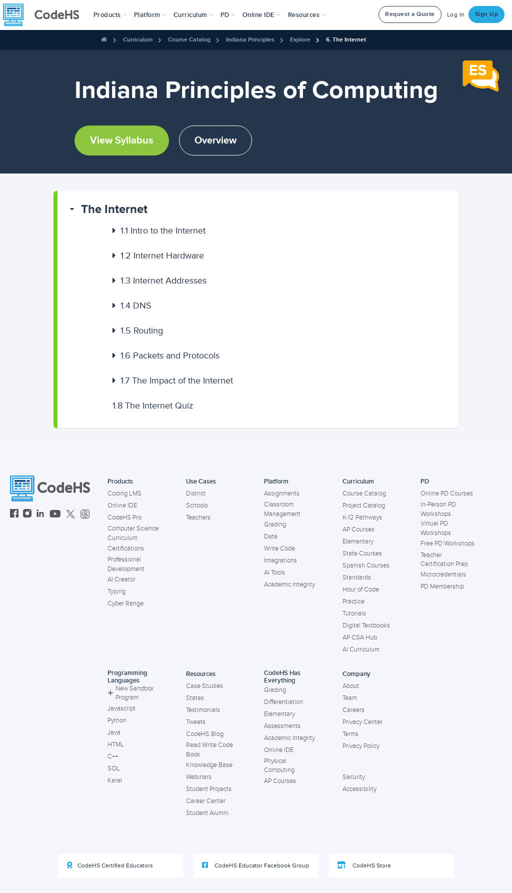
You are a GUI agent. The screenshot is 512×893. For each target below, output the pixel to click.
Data (271, 536)
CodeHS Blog (205, 734)
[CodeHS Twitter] (71, 514)
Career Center (206, 801)
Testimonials (203, 710)
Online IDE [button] (261, 15)
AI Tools (274, 572)
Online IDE (122, 506)
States (195, 698)
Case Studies (204, 686)
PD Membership (442, 586)
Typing (117, 592)
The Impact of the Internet (176, 380)
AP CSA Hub (359, 638)
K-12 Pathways (362, 518)
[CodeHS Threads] (85, 514)
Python (117, 720)
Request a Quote (410, 14)
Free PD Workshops (447, 544)
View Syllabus (122, 140)
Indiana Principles (250, 40)
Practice (353, 602)
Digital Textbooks (366, 626)
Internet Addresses (163, 280)
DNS (136, 305)
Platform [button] (150, 15)
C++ (113, 756)
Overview (215, 140)
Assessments (282, 726)
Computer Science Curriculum (133, 533)
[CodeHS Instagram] (27, 514)
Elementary (358, 542)
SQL (114, 768)
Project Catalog (363, 506)
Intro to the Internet (163, 230)
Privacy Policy (361, 746)
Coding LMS (125, 494)
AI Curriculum (361, 650)
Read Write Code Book (209, 749)
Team (349, 698)
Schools (197, 506)
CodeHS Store (364, 866)
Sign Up (486, 14)
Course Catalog (189, 40)
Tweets (196, 722)
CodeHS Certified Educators (110, 866)
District (196, 494)
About (350, 686)
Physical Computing (279, 765)
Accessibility (359, 789)
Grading (275, 524)
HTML (116, 744)
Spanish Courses (366, 566)
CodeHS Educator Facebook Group (255, 866)
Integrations (280, 560)
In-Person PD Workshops (438, 509)
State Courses (362, 554)
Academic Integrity (289, 584)
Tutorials (354, 614)
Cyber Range (126, 604)
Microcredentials (443, 574)
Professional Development (126, 564)
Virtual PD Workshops (435, 528)
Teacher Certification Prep (444, 559)
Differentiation (283, 702)
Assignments (282, 494)
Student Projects (209, 789)
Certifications (126, 548)
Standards (356, 578)
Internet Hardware (162, 255)
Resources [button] (307, 15)
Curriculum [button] (194, 15)
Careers (353, 710)
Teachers (198, 518)
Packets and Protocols (170, 355)
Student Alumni (207, 813)
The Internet (114, 209)
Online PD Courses (446, 494)
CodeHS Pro (125, 518)
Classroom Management (282, 509)
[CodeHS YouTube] (55, 514)
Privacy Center (362, 722)
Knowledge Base (209, 765)
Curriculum (137, 40)
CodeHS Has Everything (282, 677)
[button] (110, 15)
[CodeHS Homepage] (45, 15)
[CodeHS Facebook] (14, 514)
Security (353, 777)
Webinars (199, 777)
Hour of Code (360, 590)
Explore (300, 40)
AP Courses (358, 530)
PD (424, 481)
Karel (115, 780)
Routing (141, 330)
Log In (456, 14)
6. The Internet (346, 40)
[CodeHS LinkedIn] (40, 514)
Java (114, 732)
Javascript (122, 708)
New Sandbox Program (131, 693)
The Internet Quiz (153, 405)
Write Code (279, 548)
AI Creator (122, 580)
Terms (350, 734)
